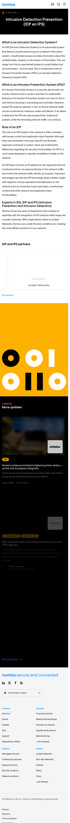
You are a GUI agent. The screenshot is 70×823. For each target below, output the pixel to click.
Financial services (44, 713)
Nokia (39, 770)
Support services (9, 765)
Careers (5, 725)
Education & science (45, 725)
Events (5, 719)
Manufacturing (43, 736)
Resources (12, 12)
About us (6, 713)
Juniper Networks (44, 753)
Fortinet (39, 765)
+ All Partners (42, 782)
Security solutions (10, 770)
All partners (8, 295)
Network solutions (10, 776)
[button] (58, 4)
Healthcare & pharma (46, 730)
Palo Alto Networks (45, 759)
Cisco (38, 776)
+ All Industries (42, 741)
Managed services (10, 753)
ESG (4, 730)
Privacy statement (9, 818)
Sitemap (5, 809)
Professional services (11, 759)
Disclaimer (6, 814)
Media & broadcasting (46, 719)
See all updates (12, 659)
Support (5, 736)
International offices (11, 741)
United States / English (22, 693)
